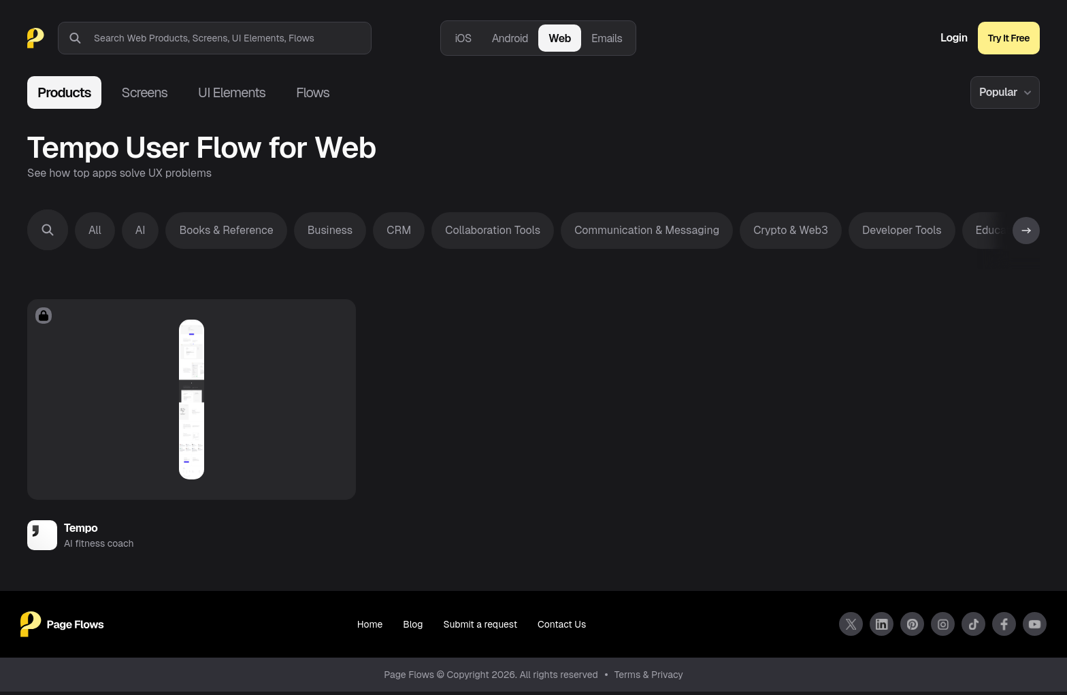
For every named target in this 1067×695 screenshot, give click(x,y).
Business (330, 230)
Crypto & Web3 (790, 230)
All (94, 230)
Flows (312, 92)
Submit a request (480, 628)
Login (954, 38)
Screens (144, 92)
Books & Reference (226, 230)
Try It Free (1009, 38)
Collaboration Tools (492, 230)
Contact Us (562, 628)
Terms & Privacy (648, 678)
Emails (607, 38)
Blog (413, 628)
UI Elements (231, 92)
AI (140, 230)
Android (510, 38)
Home (369, 628)
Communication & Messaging (646, 230)
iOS (463, 38)
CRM (399, 230)
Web (559, 38)
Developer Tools (902, 230)
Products (64, 92)
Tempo (80, 531)
